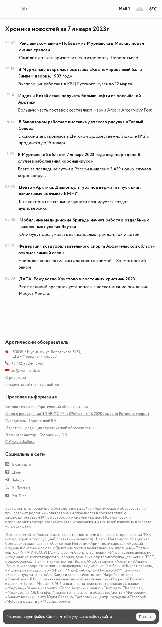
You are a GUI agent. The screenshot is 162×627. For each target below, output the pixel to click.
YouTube (19, 496)
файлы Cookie (46, 616)
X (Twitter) (21, 488)
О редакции (15, 377)
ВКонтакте (21, 464)
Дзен (16, 472)
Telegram (19, 480)
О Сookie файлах (19, 442)
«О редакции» (17, 526)
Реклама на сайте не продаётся (32, 384)
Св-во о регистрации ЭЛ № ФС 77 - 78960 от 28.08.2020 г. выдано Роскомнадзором (77, 414)
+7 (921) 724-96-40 (27, 363)
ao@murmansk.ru (25, 370)
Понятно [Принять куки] (146, 617)
